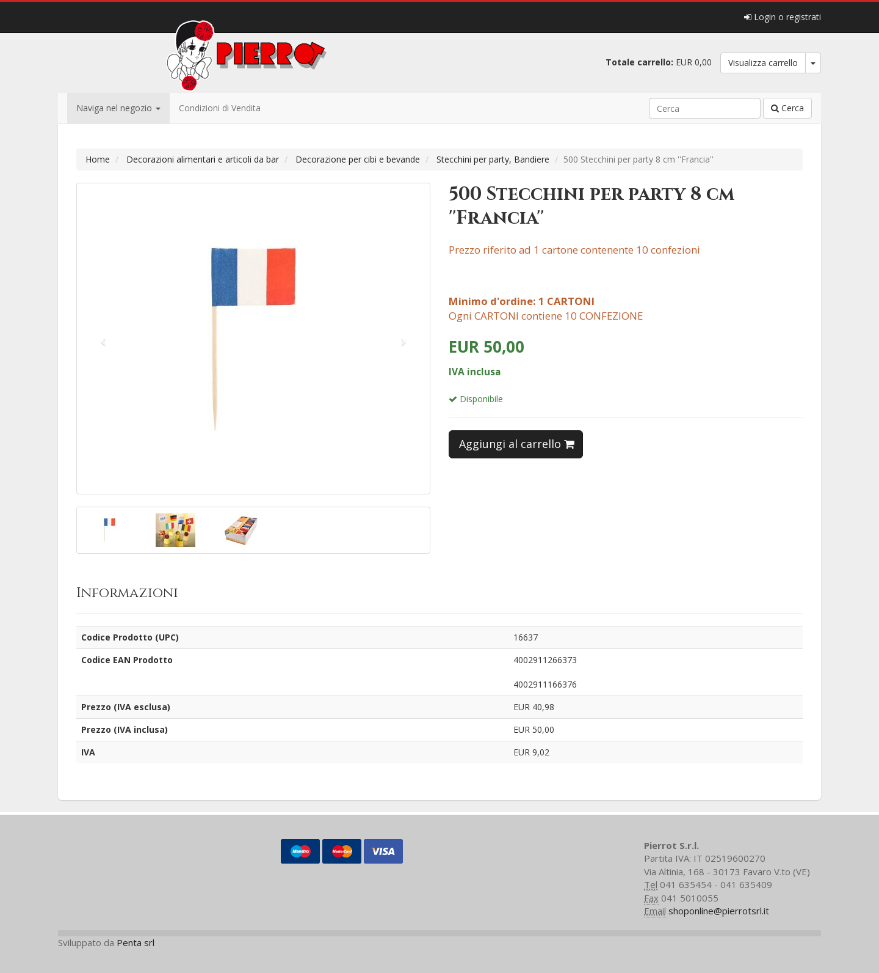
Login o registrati (782, 17)
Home (97, 159)
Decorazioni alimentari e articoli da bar (202, 159)
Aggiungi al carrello (516, 443)
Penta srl (135, 942)
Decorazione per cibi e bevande (357, 159)
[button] (103, 338)
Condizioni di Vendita (220, 108)
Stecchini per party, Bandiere (492, 159)
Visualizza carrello (763, 62)
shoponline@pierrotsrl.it (718, 911)
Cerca (787, 108)
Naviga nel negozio (118, 108)
